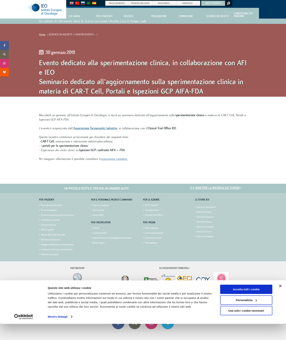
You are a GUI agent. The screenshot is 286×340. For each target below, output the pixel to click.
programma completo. (114, 159)
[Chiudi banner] (280, 302)
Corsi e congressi (101, 205)
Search (228, 3)
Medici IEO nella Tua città (53, 234)
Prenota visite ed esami (51, 205)
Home (42, 34)
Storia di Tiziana (204, 222)
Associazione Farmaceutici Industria (95, 128)
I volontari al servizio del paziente (56, 249)
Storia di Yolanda (205, 236)
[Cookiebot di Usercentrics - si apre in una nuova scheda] (24, 333)
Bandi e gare (99, 242)
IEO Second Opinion (51, 239)
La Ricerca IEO (100, 233)
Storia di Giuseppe (205, 226)
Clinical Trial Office (154, 215)
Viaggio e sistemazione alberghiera (57, 244)
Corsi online (98, 210)
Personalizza (246, 316)
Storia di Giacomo (205, 217)
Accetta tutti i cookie (246, 305)
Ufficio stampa (152, 228)
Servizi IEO (98, 215)
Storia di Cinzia (204, 231)
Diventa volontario (50, 254)
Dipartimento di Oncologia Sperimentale (112, 238)
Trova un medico (49, 210)
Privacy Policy (179, 292)
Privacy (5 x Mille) (151, 292)
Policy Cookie (166, 292)
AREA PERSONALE (213, 3)
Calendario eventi (153, 238)
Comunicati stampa (154, 233)
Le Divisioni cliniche (50, 220)
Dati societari (120, 292)
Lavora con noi (107, 292)
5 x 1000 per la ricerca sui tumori (215, 188)
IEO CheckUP (47, 230)
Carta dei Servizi (48, 225)
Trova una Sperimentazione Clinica (57, 215)
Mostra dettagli (57, 332)
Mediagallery (151, 242)
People (96, 228)
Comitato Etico (152, 210)
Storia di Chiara (204, 212)
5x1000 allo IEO (135, 292)
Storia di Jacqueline (206, 207)
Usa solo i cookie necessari (246, 326)
